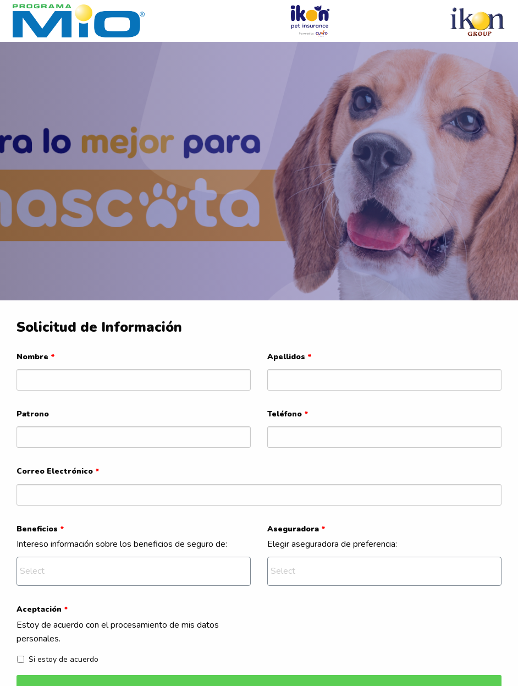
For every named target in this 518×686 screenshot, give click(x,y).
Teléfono (287, 414)
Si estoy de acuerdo (57, 659)
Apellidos (289, 357)
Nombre (35, 357)
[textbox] (135, 570)
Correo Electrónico (58, 471)
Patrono (32, 414)
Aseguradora (296, 529)
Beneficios (40, 529)
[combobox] (133, 571)
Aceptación (42, 609)
